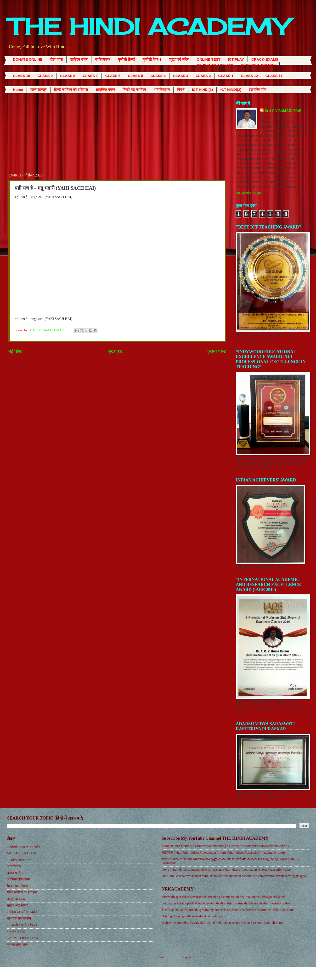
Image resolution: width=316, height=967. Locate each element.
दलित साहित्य (15, 873)
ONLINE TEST (208, 59)
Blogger (186, 957)
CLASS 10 (21, 76)
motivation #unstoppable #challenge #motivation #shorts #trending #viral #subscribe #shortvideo (226, 903)
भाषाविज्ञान (161, 90)
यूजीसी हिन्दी (126, 59)
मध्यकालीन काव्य (17, 944)
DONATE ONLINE (27, 59)
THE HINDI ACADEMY (148, 27)
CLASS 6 (112, 76)
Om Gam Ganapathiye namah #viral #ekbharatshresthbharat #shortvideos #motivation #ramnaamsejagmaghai (234, 876)
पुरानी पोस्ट (216, 351)
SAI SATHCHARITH (21, 853)
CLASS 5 (135, 76)
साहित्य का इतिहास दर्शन (22, 912)
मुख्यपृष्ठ (115, 351)
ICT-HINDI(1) (202, 90)
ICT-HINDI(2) (230, 90)
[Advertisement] (117, 136)
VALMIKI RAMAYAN (22, 938)
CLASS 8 (67, 76)
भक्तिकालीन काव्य (18, 879)
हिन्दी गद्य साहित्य (134, 90)
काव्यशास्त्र (38, 90)
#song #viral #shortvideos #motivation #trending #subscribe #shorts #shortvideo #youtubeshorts (225, 846)
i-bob (160, 957)
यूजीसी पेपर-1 (152, 59)
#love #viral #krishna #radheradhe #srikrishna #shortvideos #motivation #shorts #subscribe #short (226, 869)
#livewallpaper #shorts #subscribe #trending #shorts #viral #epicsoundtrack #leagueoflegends (223, 897)
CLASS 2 (203, 76)
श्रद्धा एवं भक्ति (179, 59)
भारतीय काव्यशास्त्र (18, 860)
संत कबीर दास (16, 931)
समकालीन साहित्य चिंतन (22, 925)
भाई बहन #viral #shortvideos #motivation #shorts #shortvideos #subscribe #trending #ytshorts (223, 852)
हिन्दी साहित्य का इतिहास (71, 90)
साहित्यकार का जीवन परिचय (24, 847)
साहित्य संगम (79, 59)
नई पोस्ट (15, 351)
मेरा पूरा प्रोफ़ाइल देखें (248, 193)
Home (18, 90)
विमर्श (181, 90)
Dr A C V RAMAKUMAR (283, 110)
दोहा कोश (56, 59)
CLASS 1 (225, 76)
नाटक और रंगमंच (17, 905)
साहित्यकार (102, 59)
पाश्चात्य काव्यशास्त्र (19, 918)
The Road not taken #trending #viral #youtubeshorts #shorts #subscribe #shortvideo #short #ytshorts (228, 910)
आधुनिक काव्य (105, 90)
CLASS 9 (45, 76)
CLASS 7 (90, 76)
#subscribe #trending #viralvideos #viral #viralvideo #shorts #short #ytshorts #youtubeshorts (223, 923)
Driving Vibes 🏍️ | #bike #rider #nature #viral (192, 916)
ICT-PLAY (236, 59)
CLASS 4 (158, 76)
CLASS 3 (180, 76)
